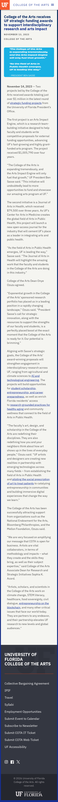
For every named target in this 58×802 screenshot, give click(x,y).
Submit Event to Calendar (22, 719)
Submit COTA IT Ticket (20, 733)
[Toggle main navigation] (52, 5)
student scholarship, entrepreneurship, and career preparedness (25, 392)
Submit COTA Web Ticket (22, 740)
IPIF (8, 690)
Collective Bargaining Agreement (27, 683)
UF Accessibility (15, 747)
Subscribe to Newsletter (21, 726)
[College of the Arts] (31, 5)
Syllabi (9, 704)
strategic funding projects (26, 103)
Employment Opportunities (23, 712)
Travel (9, 697)
